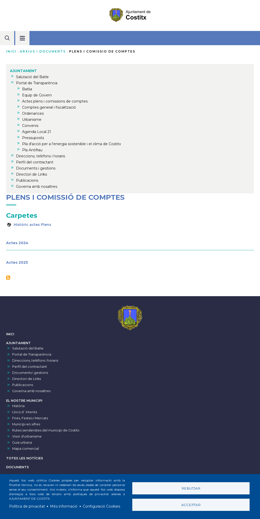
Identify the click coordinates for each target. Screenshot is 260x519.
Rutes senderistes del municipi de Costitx (45, 430)
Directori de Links (26, 379)
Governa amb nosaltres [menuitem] (36, 186)
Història (18, 406)
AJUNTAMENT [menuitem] (23, 71)
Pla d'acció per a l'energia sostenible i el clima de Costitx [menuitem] (71, 144)
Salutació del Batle (27, 348)
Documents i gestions (30, 373)
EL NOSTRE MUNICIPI (24, 401)
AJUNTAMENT (18, 343)
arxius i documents (43, 51)
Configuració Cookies (101, 506)
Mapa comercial (25, 448)
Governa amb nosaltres (31, 391)
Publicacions (22, 385)
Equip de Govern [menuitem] (37, 95)
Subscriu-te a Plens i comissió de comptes (8, 278)
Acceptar (191, 505)
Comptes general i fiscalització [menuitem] (49, 107)
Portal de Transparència (31, 354)
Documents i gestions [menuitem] (35, 168)
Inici (11, 51)
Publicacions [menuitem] (27, 180)
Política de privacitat (27, 506)
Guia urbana (22, 442)
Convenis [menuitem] (30, 125)
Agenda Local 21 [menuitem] (36, 131)
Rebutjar (191, 488)
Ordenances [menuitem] (33, 113)
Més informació (63, 506)
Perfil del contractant (29, 367)
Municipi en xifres (26, 424)
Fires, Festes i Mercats (30, 418)
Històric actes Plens (32, 224)
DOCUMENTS (17, 467)
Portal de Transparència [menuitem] (36, 83)
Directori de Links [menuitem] (31, 174)
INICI (10, 334)
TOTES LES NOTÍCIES (24, 458)
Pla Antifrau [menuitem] (32, 150)
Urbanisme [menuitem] (31, 119)
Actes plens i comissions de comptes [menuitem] (55, 101)
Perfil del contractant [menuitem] (34, 162)
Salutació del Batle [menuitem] (32, 77)
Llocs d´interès (24, 412)
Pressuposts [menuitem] (33, 138)
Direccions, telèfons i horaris (35, 360)
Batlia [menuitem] (27, 89)
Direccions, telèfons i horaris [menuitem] (40, 156)
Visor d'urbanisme (27, 436)
